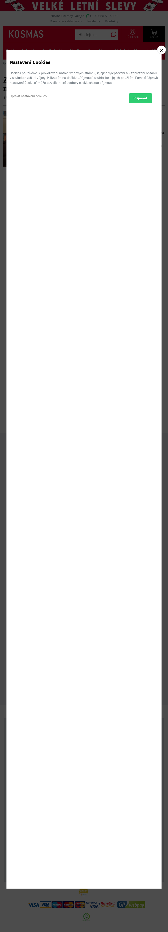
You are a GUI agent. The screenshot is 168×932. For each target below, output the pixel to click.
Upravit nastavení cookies (28, 487)
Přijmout (140, 489)
